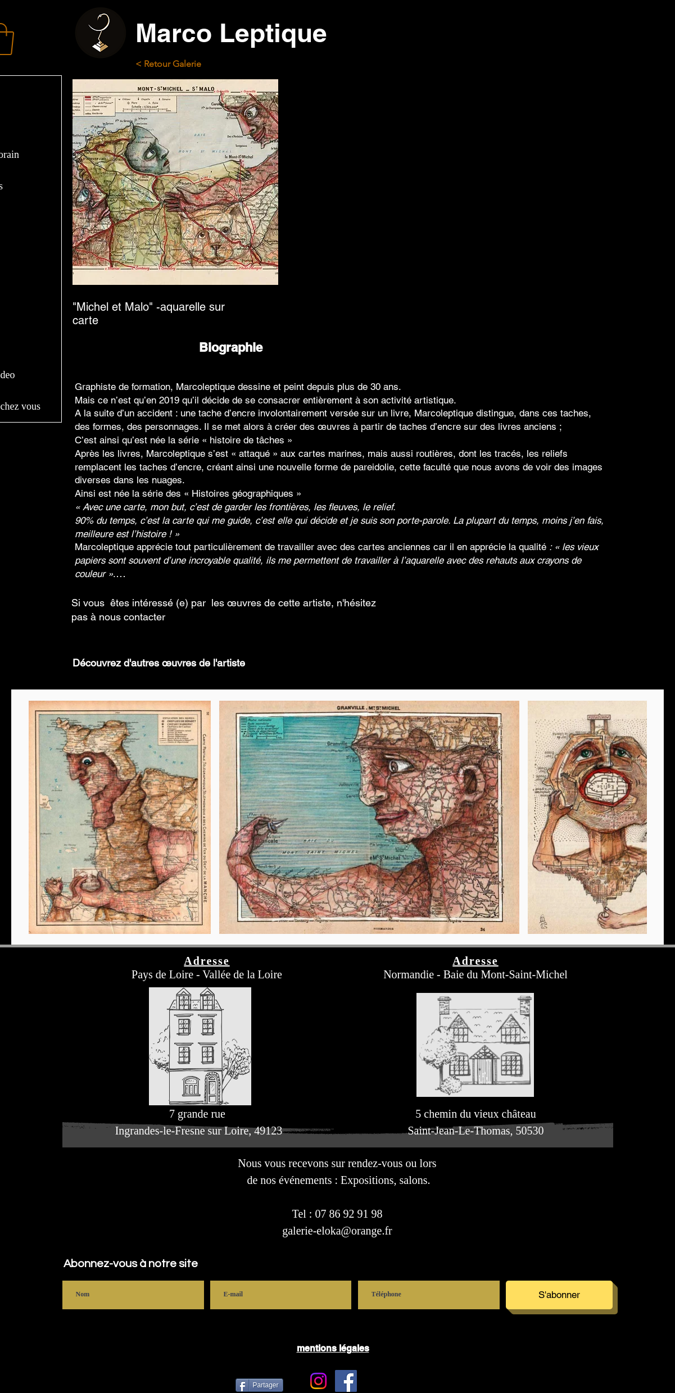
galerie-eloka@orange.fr (337, 1230)
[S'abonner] (559, 1295)
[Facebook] (346, 1381)
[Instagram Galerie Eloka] (318, 1381)
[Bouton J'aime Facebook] (457, 1380)
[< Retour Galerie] (177, 64)
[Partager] (259, 1385)
